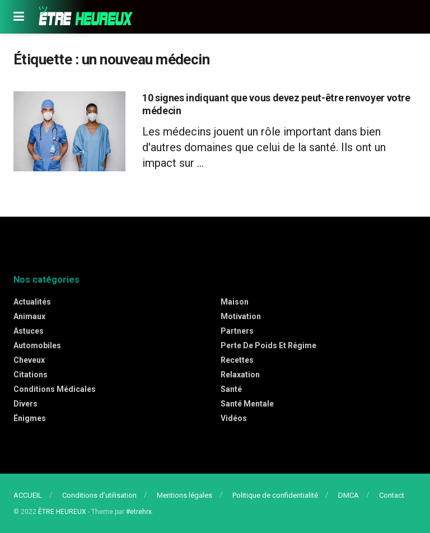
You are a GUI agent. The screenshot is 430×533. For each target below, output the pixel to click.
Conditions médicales (54, 389)
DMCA (348, 495)
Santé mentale (247, 403)
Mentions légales (184, 495)
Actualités (32, 301)
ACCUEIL (27, 495)
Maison (235, 301)
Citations (30, 374)
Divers (25, 403)
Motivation (241, 316)
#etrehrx (139, 512)
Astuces (28, 330)
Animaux (29, 316)
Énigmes (29, 418)
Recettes (237, 360)
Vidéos (234, 418)
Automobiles (37, 345)
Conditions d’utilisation (99, 495)
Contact (391, 495)
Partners (237, 330)
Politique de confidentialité (275, 495)
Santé (231, 389)
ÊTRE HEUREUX (62, 512)
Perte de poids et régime (268, 345)
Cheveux (29, 360)
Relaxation (240, 374)
